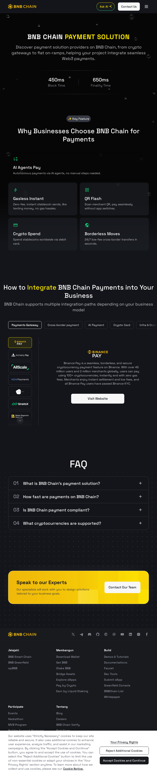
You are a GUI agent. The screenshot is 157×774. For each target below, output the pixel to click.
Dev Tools (110, 674)
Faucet (109, 668)
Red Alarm (63, 730)
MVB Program (17, 724)
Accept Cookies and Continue (124, 760)
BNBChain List (113, 691)
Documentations (115, 662)
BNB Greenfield (18, 662)
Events (13, 713)
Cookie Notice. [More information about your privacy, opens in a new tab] (73, 769)
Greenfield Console (117, 685)
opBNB (12, 668)
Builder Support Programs (26, 730)
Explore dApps (66, 679)
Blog (59, 713)
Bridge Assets (65, 674)
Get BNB (61, 662)
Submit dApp (113, 679)
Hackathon (15, 719)
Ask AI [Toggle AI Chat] (106, 6)
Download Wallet (68, 656)
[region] (78, 752)
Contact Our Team (122, 587)
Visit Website (98, 398)
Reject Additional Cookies (124, 751)
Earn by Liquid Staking (72, 691)
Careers (61, 719)
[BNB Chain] (22, 6)
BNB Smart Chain (19, 656)
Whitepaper (112, 696)
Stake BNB (63, 668)
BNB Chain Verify (68, 724)
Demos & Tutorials (116, 656)
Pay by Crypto (66, 685)
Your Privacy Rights (124, 742)
